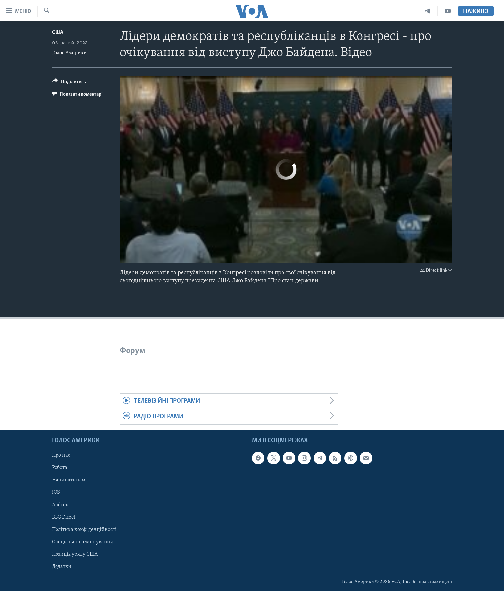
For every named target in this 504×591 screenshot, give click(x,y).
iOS (56, 492)
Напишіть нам (68, 480)
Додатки (61, 566)
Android (61, 505)
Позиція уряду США (75, 554)
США (57, 33)
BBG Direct (63, 517)
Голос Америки (69, 52)
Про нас (61, 455)
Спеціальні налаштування (82, 542)
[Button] (69, 83)
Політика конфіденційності (84, 529)
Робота (59, 467)
